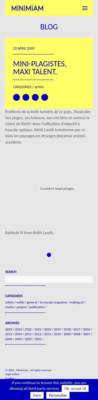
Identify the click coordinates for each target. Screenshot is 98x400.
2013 (28, 334)
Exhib (20, 302)
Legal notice (12, 374)
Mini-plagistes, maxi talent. (40, 67)
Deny (37, 395)
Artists (39, 87)
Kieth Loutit (44, 129)
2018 (67, 329)
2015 (8, 334)
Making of (76, 302)
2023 (18, 329)
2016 (86, 329)
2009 (67, 334)
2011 (47, 334)
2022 (28, 329)
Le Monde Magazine (53, 302)
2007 (86, 334)
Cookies (9, 378)
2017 (76, 329)
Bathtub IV (14, 232)
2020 (47, 329)
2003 (28, 339)
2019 (57, 329)
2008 (76, 334)
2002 (37, 339)
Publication (37, 307)
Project (21, 307)
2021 (37, 329)
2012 (37, 334)
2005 (18, 339)
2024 (8, 329)
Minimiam (27, 8)
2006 (8, 339)
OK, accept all (75, 388)
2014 (18, 334)
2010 (57, 334)
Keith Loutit (43, 232)
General (32, 302)
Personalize (58, 395)
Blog (49, 26)
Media (9, 307)
